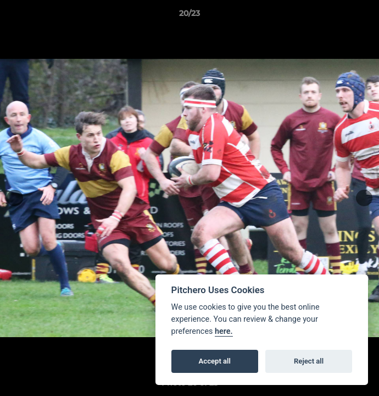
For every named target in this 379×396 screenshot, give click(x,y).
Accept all (215, 361)
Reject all (309, 361)
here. (224, 331)
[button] (365, 16)
